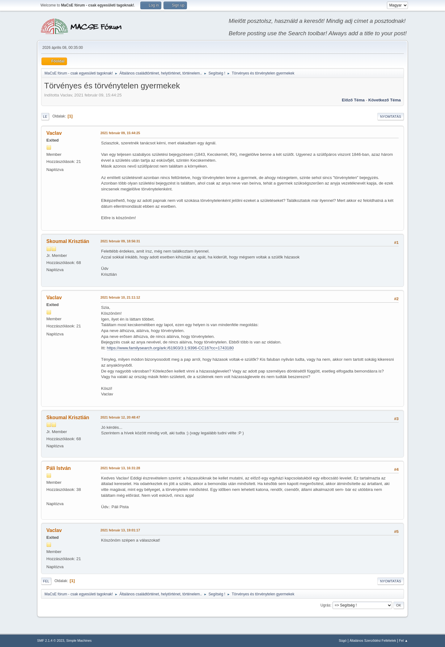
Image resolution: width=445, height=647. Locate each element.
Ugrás (325, 605)
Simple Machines (78, 640)
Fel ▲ (403, 640)
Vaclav (54, 133)
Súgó (342, 640)
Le (45, 116)
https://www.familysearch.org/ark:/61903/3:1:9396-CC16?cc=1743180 (170, 348)
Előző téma (353, 100)
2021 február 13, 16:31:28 (120, 468)
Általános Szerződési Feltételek (373, 640)
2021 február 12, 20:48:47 (120, 417)
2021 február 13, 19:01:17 (120, 530)
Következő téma (384, 100)
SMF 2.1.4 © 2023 (50, 640)
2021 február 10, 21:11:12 (120, 297)
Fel (46, 581)
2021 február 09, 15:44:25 (120, 133)
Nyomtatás (390, 116)
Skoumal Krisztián (67, 241)
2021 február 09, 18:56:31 (120, 241)
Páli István (58, 468)
